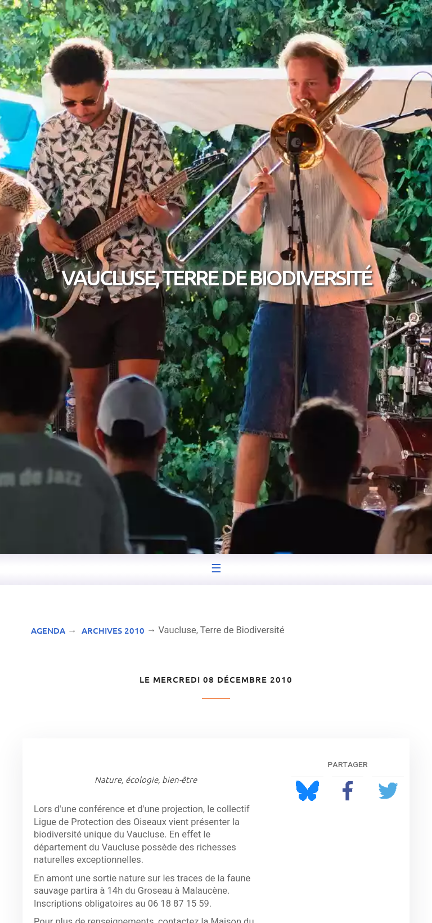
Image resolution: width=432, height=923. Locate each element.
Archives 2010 (113, 630)
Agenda (48, 630)
